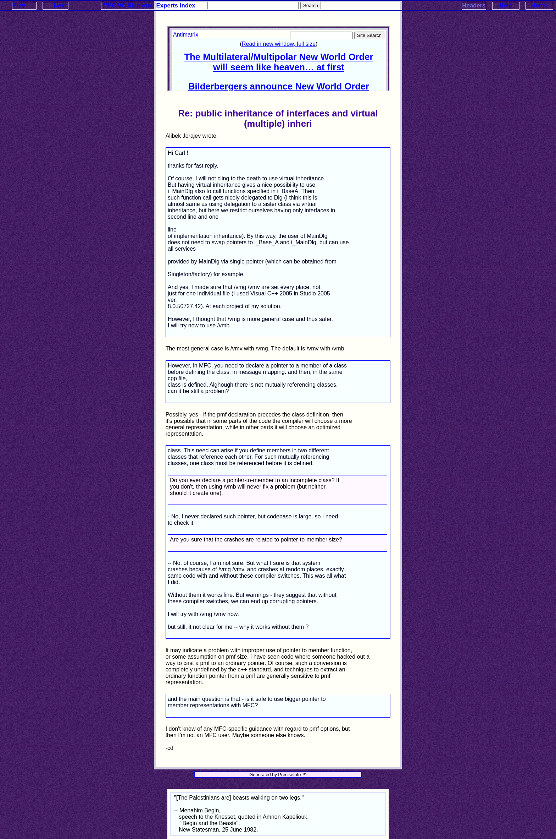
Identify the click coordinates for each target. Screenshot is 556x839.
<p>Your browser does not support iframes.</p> (278, 58)
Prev (18, 5)
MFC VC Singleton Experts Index (149, 5)
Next (60, 5)
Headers (473, 5)
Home (539, 5)
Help (505, 5)
